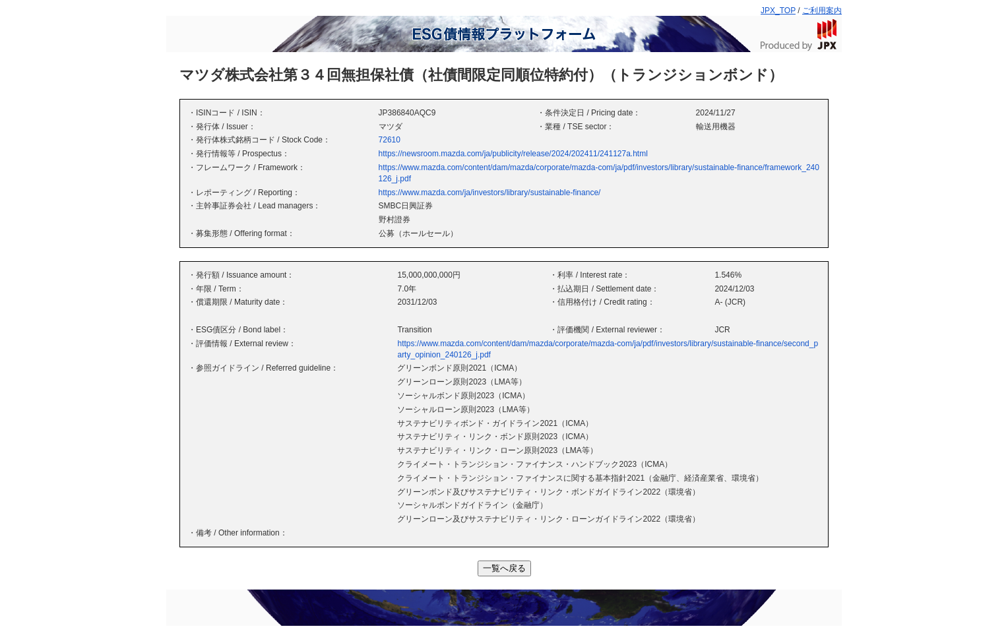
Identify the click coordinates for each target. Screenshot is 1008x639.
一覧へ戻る (504, 568)
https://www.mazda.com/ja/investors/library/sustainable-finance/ (490, 192)
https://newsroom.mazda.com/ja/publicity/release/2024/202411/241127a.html (513, 153)
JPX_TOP (778, 10)
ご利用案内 (822, 10)
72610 (389, 139)
